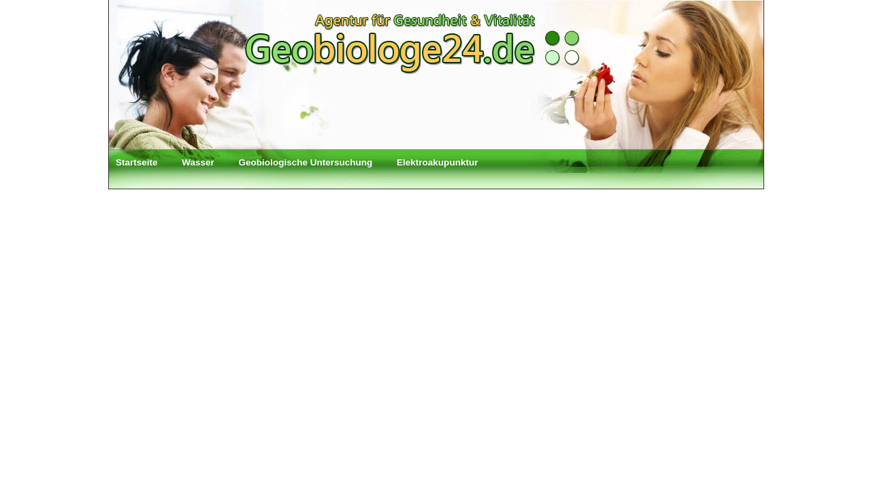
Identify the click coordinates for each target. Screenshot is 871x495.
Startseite (137, 162)
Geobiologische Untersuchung (306, 162)
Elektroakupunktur (437, 162)
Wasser (198, 162)
